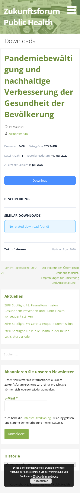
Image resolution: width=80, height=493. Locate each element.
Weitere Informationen (45, 476)
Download (40, 180)
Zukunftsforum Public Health (32, 17)
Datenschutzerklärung (37, 418)
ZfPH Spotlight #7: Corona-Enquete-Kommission (38, 324)
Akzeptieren (41, 481)
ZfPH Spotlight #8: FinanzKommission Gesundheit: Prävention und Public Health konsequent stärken (34, 310)
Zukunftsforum (18, 134)
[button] (73, 7)
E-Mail (11, 398)
